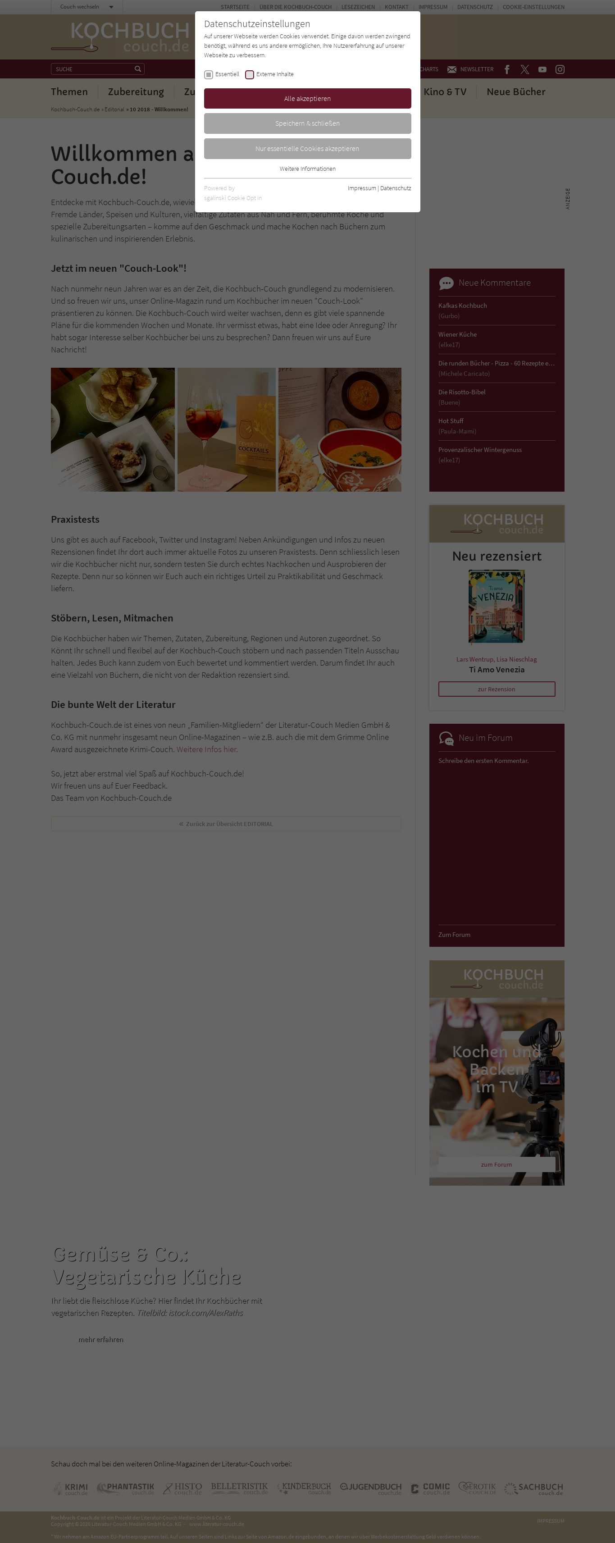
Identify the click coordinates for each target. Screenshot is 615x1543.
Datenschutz (395, 188)
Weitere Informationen (308, 168)
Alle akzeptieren (307, 98)
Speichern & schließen (307, 123)
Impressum (362, 188)
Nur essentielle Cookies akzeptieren (307, 148)
